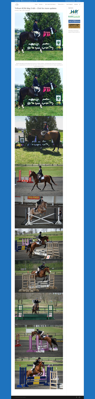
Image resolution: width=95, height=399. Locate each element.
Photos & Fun (61, 4)
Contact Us (78, 1)
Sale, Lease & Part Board (50, 4)
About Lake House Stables (70, 1)
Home (36, 4)
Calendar (76, 4)
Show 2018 (27, 10)
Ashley (17, 10)
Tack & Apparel (69, 4)
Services (40, 4)
